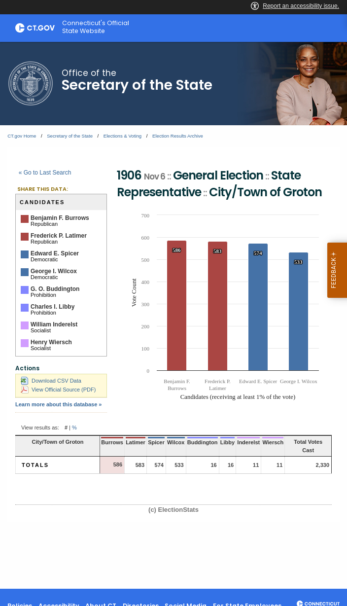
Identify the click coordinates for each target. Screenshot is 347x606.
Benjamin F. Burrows (60, 217)
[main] (173, 315)
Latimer (135, 442)
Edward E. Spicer (55, 253)
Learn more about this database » (58, 404)
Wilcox (175, 442)
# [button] (66, 427)
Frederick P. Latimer (59, 235)
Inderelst (248, 442)
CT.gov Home (21, 136)
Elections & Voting (122, 136)
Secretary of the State (70, 136)
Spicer (156, 442)
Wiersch (272, 442)
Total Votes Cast (308, 446)
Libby (227, 442)
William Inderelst (54, 324)
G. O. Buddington (55, 288)
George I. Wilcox (54, 271)
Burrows (112, 442)
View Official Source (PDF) (58, 389)
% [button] (74, 427)
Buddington (202, 442)
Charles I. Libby (52, 306)
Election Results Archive (177, 136)
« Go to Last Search (45, 172)
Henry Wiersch (51, 342)
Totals (35, 465)
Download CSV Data (51, 381)
